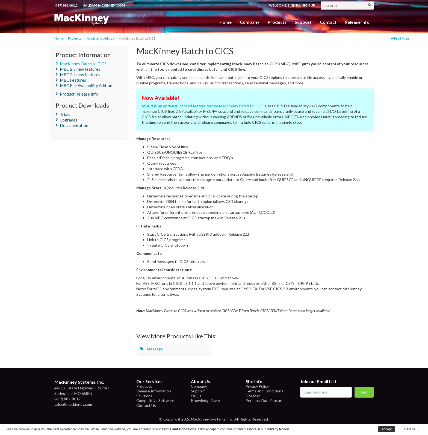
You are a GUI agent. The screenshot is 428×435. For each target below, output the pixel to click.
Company (249, 22)
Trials (65, 114)
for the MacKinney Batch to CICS (235, 105)
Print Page (400, 38)
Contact (328, 22)
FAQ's (196, 395)
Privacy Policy (257, 386)
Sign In (294, 5)
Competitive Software (155, 400)
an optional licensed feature (182, 105)
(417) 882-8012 (66, 5)
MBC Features (73, 80)
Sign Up (308, 5)
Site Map (253, 395)
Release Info (357, 22)
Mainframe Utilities (100, 38)
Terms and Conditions (264, 391)
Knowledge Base (205, 400)
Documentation (74, 125)
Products (74, 38)
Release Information (153, 391)
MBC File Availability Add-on (86, 85)
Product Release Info (79, 93)
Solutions (144, 395)
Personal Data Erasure (265, 400)
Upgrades (68, 119)
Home (225, 22)
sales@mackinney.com (104, 5)
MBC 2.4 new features (80, 74)
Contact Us (146, 405)
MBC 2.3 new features (80, 69)
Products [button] (277, 22)
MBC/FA (149, 105)
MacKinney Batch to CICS (83, 63)
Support (303, 22)
